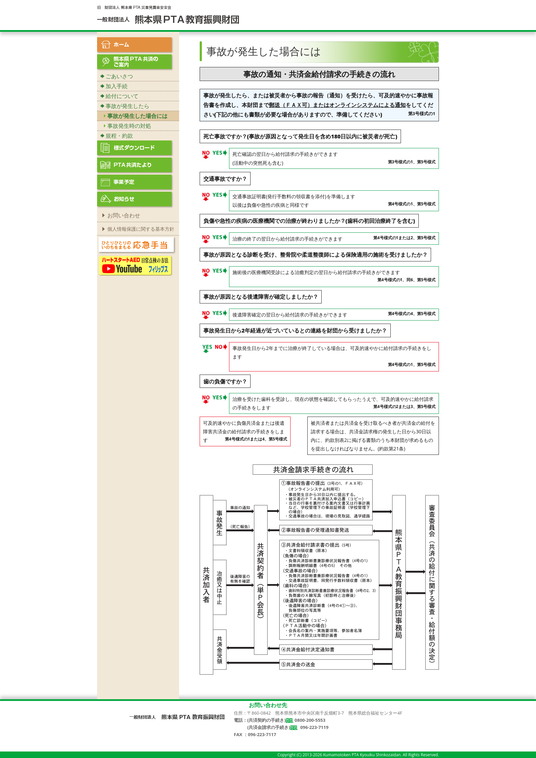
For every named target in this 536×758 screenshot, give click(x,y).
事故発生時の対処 (129, 126)
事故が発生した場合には (137, 116)
